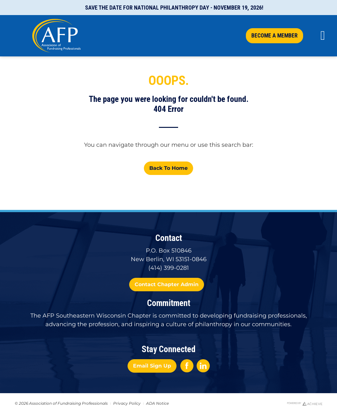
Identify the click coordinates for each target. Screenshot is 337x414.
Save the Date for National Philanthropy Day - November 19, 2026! (174, 7)
